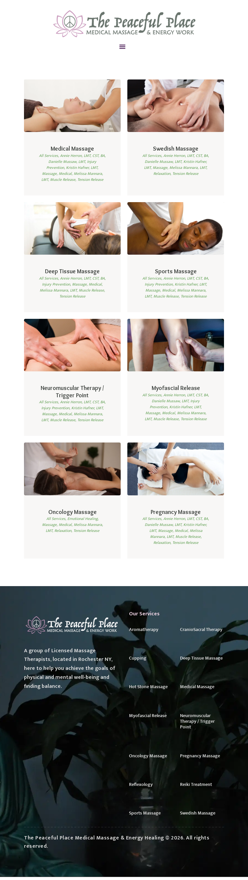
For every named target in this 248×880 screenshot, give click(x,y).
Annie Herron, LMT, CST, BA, (83, 155)
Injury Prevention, (57, 284)
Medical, (66, 173)
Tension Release (90, 179)
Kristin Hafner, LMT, (82, 167)
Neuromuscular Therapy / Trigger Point (72, 392)
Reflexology (141, 787)
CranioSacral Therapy (201, 631)
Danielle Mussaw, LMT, (67, 161)
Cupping (137, 660)
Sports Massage (176, 271)
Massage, (50, 173)
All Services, (49, 155)
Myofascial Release (175, 388)
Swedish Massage (176, 148)
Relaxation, (162, 173)
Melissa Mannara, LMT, (188, 167)
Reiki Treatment (196, 787)
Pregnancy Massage (175, 512)
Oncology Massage (72, 512)
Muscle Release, (63, 179)
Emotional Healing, (83, 519)
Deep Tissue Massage (72, 271)
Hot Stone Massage (148, 688)
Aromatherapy (143, 631)
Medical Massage (72, 148)
